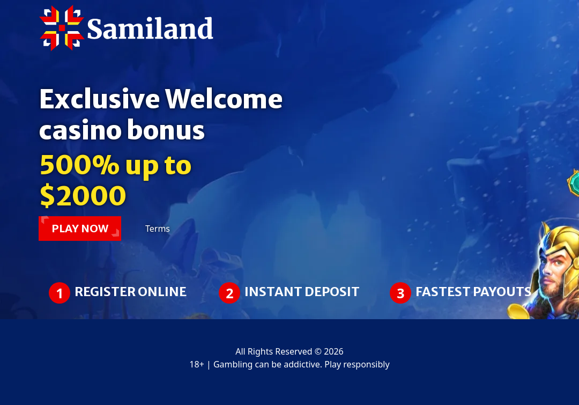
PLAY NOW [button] (79, 228)
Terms (157, 228)
